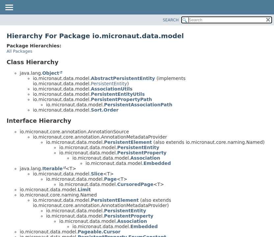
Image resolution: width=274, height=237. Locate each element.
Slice (97, 173)
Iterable (52, 168)
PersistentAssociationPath (138, 104)
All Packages (19, 51)
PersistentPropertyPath (121, 99)
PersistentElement (128, 142)
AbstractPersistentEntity (123, 78)
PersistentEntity (109, 83)
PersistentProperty (141, 152)
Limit (84, 189)
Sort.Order (104, 110)
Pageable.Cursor (99, 231)
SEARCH (171, 20)
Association (145, 158)
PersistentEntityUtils (118, 94)
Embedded (157, 163)
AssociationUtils (112, 89)
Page (110, 179)
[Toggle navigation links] (8, 8)
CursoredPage (135, 184)
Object (50, 73)
